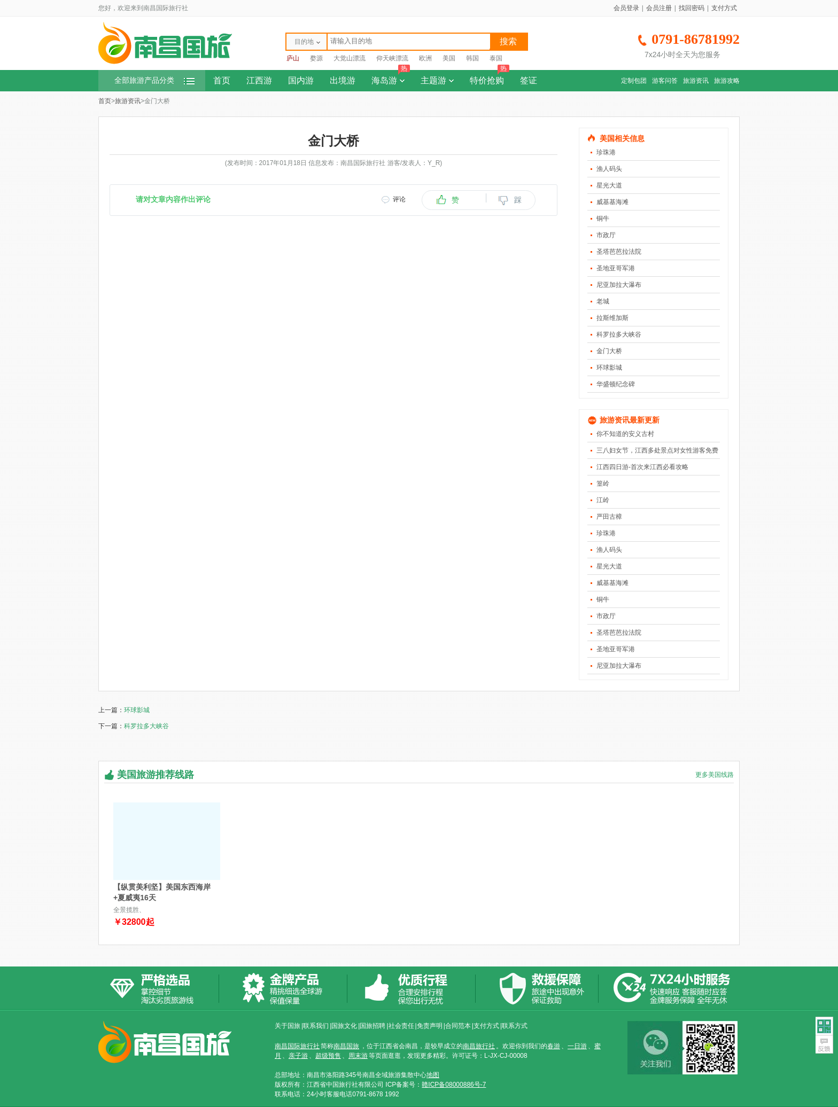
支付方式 (724, 8)
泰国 (496, 58)
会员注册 (659, 8)
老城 (602, 301)
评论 (399, 199)
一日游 (577, 1046)
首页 (221, 80)
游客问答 (665, 80)
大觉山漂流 (349, 58)
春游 (553, 1046)
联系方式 (514, 1026)
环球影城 (609, 367)
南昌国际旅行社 (297, 1046)
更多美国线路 (714, 774)
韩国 (472, 58)
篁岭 (602, 483)
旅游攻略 (727, 80)
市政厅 (606, 235)
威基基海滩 (612, 202)
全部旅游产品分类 (154, 80)
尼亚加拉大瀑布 (618, 285)
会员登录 (626, 8)
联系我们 (316, 1026)
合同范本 (458, 1026)
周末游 (358, 1055)
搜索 (508, 41)
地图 (432, 1075)
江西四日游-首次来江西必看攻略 (642, 467)
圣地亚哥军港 (615, 268)
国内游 (301, 80)
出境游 (342, 80)
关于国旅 (287, 1026)
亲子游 (298, 1055)
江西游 (259, 80)
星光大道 (609, 185)
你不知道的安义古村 (625, 434)
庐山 (292, 58)
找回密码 (691, 8)
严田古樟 (609, 516)
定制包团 (634, 80)
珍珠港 (606, 152)
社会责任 (401, 1026)
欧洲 (425, 58)
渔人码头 (609, 169)
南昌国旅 (346, 1046)
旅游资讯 (696, 80)
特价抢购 (489, 77)
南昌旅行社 (479, 1046)
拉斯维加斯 (612, 318)
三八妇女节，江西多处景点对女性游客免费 (657, 450)
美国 (449, 58)
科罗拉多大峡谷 (618, 334)
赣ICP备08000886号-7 (454, 1084)
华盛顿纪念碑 (615, 384)
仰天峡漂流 (392, 58)
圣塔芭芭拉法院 (618, 251)
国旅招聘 (372, 1026)
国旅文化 (344, 1026)
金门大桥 (609, 351)
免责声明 (430, 1026)
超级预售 (328, 1055)
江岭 (602, 500)
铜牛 (602, 218)
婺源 (316, 58)
